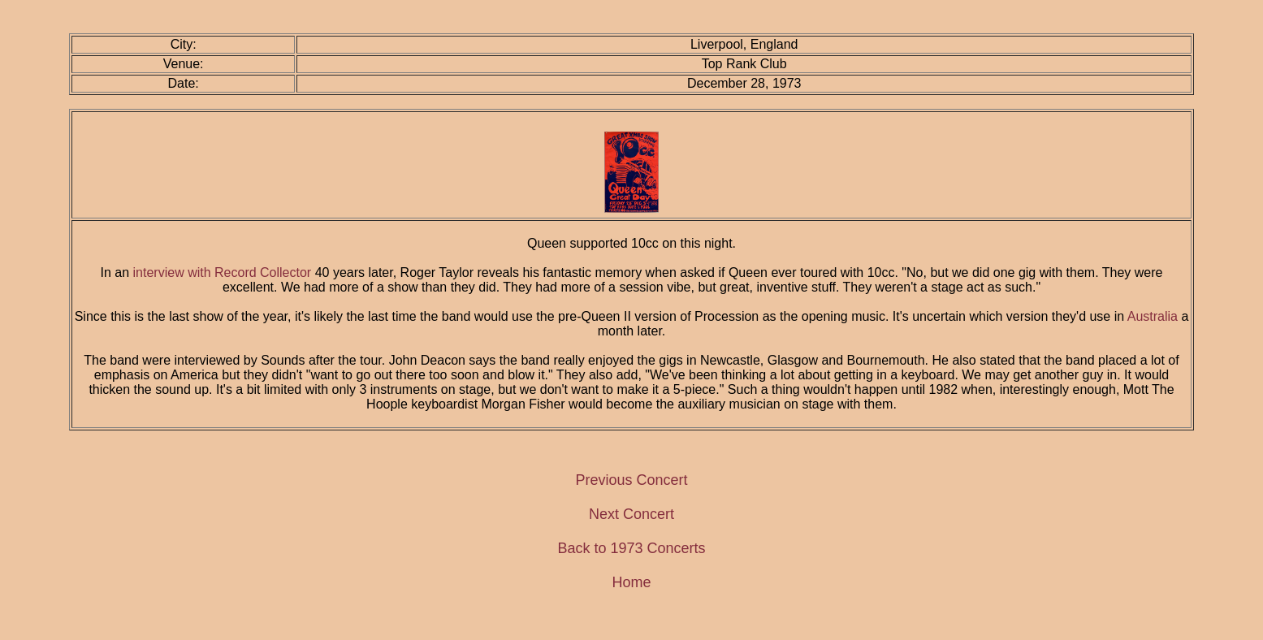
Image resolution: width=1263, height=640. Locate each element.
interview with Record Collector (222, 272)
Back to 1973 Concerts (631, 548)
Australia (1152, 316)
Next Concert (631, 514)
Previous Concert (631, 480)
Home (631, 582)
